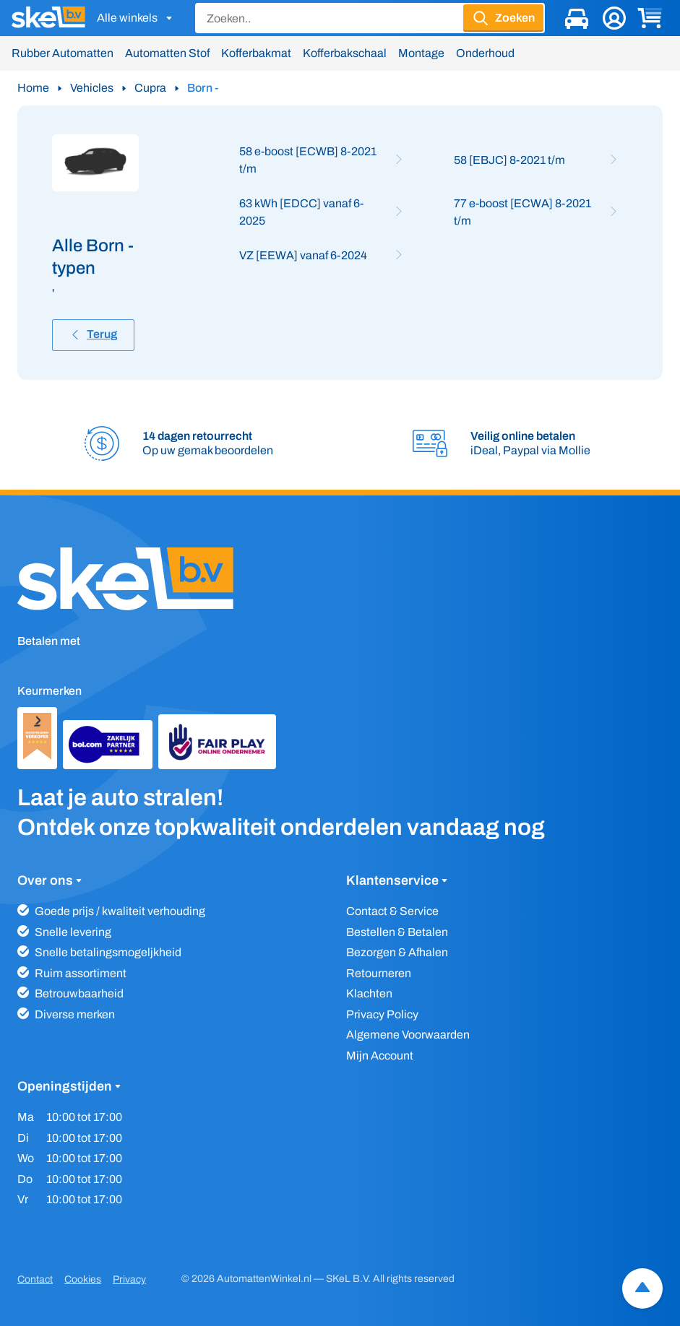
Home (33, 88)
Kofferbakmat (256, 53)
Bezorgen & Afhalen (397, 952)
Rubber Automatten (62, 53)
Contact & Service (392, 911)
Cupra (150, 88)
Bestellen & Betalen (397, 932)
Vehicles (91, 88)
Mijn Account (379, 1055)
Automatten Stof (167, 53)
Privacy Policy (382, 1014)
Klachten (369, 993)
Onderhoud (485, 53)
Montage (421, 53)
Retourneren (378, 973)
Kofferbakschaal (345, 53)
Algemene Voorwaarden (408, 1034)
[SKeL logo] (48, 18)
